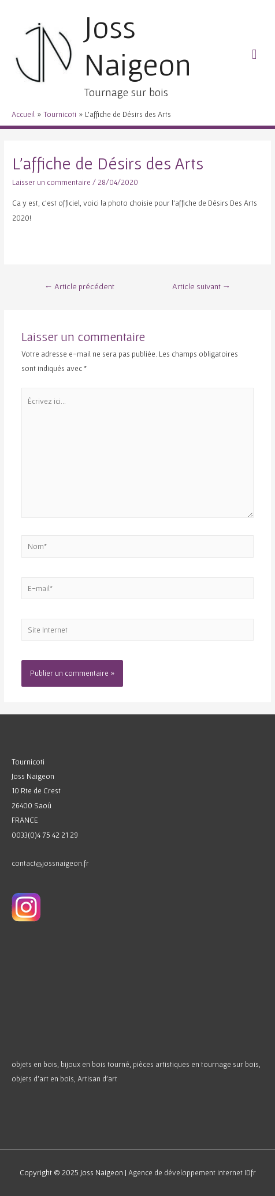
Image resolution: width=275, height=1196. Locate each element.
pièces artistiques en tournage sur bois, (197, 1064)
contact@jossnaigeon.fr (50, 863)
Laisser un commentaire (51, 182)
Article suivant (201, 286)
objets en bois (34, 1064)
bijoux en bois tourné (95, 1064)
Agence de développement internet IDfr (192, 1172)
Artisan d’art (97, 1078)
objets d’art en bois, (44, 1078)
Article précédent (79, 286)
